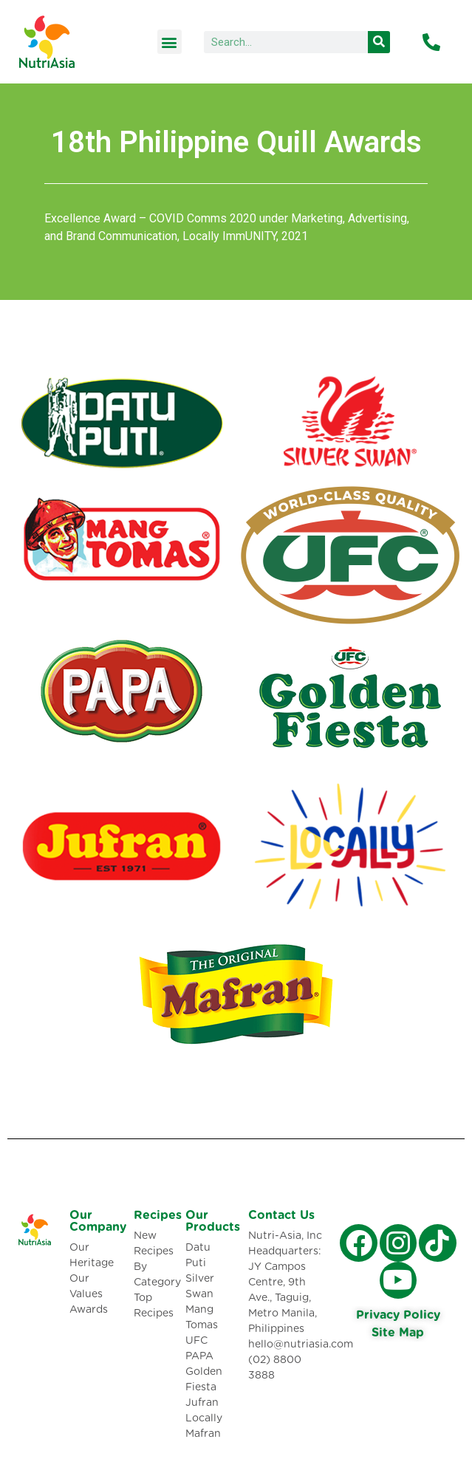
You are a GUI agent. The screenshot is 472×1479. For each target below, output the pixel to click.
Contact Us (281, 1215)
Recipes (158, 1215)
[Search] (379, 42)
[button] (169, 42)
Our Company (97, 1221)
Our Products (212, 1221)
